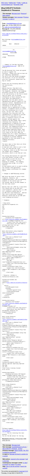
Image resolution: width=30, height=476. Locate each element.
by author (18, 464)
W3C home (4, 2)
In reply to (11, 19)
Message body (16, 13)
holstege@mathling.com (18, 39)
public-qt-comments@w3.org (12, 27)
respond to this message (17, 459)
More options (6, 15)
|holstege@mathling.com (9, 51)
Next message (18, 17)
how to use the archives (13, 466)
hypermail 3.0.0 (23, 471)
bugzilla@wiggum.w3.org (14, 23)
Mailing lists (12, 2)
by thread (5, 464)
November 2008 (18, 4)
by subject (12, 464)
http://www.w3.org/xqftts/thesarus (17, 282)
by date (25, 462)
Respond (23, 13)
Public (19, 2)
